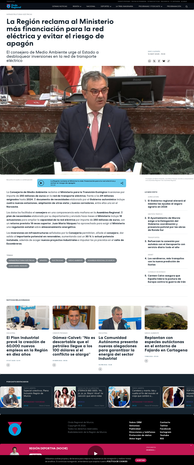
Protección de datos (140, 435)
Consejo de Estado (156, 272)
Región (76, 6)
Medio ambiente (75, 260)
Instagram (165, 432)
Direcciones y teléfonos (142, 432)
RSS (162, 438)
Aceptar (141, 460)
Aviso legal (135, 438)
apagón (43, 260)
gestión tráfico (155, 214)
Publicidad (135, 428)
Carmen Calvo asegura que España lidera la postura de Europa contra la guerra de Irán (167, 278)
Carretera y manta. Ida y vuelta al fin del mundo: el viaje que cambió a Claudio (145, 393)
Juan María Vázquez (18, 266)
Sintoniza (134, 425)
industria (10, 333)
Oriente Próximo (124, 1)
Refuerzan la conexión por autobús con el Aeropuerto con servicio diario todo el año (166, 244)
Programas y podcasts (149, 6)
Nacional (90, 6)
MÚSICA (81, 402)
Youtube (164, 435)
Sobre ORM (135, 422)
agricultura (153, 197)
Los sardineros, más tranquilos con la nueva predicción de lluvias (166, 261)
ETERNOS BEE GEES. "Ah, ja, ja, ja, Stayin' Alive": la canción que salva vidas (90, 393)
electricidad (57, 260)
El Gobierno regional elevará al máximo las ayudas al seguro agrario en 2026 (167, 203)
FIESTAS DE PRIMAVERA (138, 1)
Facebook (165, 428)
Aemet (150, 255)
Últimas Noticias (153, 1)
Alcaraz (184, 1)
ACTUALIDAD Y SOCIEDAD (34, 402)
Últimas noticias (59, 6)
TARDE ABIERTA (30, 388)
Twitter (164, 425)
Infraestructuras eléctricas (19, 14)
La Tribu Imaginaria (124, 6)
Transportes (153, 237)
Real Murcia (165, 1)
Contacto (165, 422)
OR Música (150, 450)
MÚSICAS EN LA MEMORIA (88, 388)
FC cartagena (175, 1)
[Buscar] (186, 6)
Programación (174, 6)
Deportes (105, 6)
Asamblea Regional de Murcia (101, 260)
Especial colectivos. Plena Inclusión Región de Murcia (36, 393)
